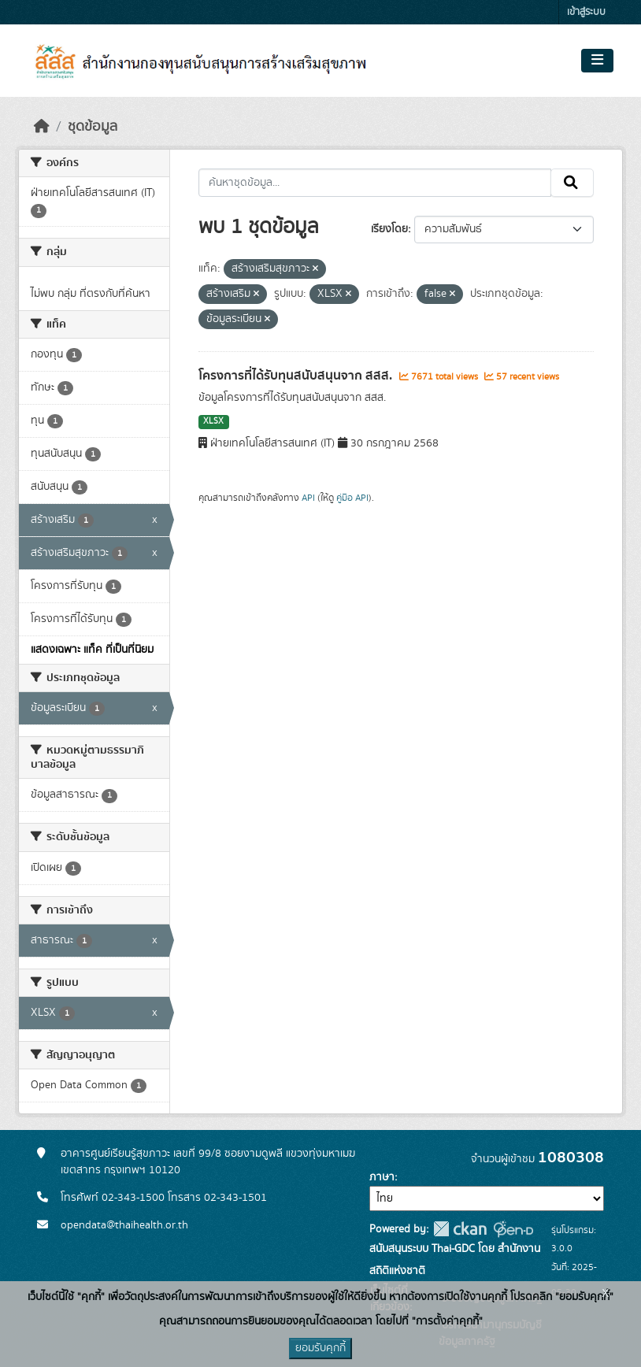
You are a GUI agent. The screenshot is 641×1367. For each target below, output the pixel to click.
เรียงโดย (389, 229)
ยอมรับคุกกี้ (320, 1348)
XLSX (213, 421)
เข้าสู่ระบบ (586, 12)
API (308, 498)
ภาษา (382, 1177)
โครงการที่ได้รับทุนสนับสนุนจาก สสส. (296, 375)
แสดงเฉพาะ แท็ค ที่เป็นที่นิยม (92, 650)
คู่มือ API (352, 498)
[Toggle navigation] (597, 60)
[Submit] (572, 183)
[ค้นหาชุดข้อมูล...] (375, 183)
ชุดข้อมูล (92, 127)
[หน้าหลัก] (42, 127)
